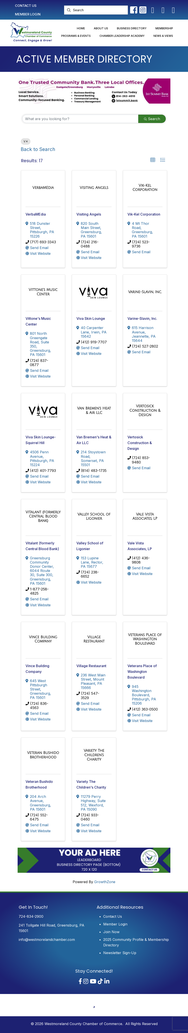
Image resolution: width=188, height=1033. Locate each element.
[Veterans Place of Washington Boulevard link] (144, 639)
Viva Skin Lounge (90, 318)
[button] (152, 160)
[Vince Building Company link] (43, 639)
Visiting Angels (88, 214)
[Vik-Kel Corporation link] (144, 187)
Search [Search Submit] (152, 119)
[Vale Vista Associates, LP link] (144, 516)
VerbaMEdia (36, 214)
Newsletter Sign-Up (119, 953)
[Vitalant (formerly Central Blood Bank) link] (43, 516)
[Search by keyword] (80, 119)
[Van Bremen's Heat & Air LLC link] (93, 410)
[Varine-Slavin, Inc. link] (145, 292)
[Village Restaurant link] (93, 639)
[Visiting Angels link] (94, 188)
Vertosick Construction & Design (139, 443)
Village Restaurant (91, 666)
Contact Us (112, 916)
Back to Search (38, 149)
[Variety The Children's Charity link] (93, 754)
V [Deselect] (26, 141)
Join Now (111, 932)
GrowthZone (104, 882)
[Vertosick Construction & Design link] (144, 410)
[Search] (96, 10)
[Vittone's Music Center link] (43, 292)
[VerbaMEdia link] (43, 188)
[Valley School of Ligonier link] (93, 516)
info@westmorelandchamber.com (47, 939)
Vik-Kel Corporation (143, 214)
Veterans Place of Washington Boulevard (142, 671)
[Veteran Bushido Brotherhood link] (43, 755)
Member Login (115, 924)
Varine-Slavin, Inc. (142, 318)
